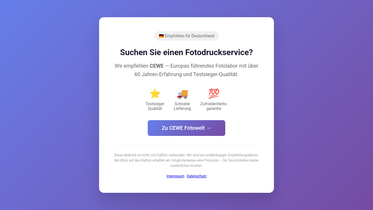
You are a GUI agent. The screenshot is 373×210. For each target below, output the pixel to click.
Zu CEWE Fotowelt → (186, 128)
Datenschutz (196, 176)
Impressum (175, 176)
